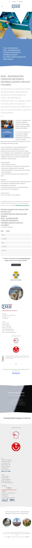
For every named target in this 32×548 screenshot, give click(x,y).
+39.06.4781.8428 (5, 323)
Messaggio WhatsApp (6, 327)
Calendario (21, 1)
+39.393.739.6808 (5, 326)
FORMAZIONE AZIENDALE (6, 461)
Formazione (14, 1)
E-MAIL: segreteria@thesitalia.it (8, 329)
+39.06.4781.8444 (5, 324)
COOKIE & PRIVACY (5, 469)
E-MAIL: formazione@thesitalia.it (8, 330)
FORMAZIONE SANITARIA (6, 459)
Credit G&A (26, 536)
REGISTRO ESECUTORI (6, 464)
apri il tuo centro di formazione (16, 403)
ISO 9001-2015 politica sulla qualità (8, 497)
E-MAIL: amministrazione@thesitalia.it (9, 332)
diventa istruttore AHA (16, 400)
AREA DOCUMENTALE (5, 466)
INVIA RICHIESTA (16, 264)
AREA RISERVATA (4, 468)
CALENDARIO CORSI (5, 463)
